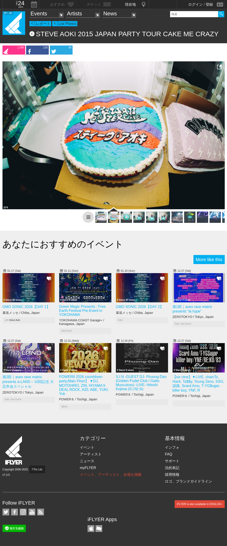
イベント (87, 447)
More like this (209, 259)
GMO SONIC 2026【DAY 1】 (26, 307)
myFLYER (88, 468)
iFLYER (14, 450)
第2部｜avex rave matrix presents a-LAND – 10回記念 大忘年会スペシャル (28, 381)
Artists (74, 13)
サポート (172, 461)
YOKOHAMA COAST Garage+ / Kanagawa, (81, 322)
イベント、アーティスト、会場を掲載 (111, 474)
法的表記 (172, 468)
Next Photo (219, 136)
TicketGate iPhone (98, 528)
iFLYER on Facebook (14, 512)
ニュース (87, 461)
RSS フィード (40, 512)
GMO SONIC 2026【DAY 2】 (140, 307)
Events (39, 13)
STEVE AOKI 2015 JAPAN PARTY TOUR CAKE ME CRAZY (127, 34)
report (88, 217)
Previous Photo (8, 136)
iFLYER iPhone (91, 528)
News (110, 13)
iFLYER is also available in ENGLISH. (199, 504)
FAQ (168, 454)
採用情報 (172, 474)
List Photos (67, 24)
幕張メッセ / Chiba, (21, 313)
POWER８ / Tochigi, (78, 399)
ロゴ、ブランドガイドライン (188, 481)
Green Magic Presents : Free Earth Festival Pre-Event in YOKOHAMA (82, 311)
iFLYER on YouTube (32, 512)
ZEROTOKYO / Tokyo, (193, 317)
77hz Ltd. (37, 469)
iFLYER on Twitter (5, 512)
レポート (43, 24)
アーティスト (91, 454)
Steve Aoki (14, 320)
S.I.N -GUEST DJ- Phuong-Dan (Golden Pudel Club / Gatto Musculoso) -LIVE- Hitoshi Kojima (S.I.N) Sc (141, 383)
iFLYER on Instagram (23, 512)
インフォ (172, 447)
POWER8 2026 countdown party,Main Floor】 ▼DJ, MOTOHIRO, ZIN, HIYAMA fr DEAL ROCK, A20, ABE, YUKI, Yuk (84, 385)
